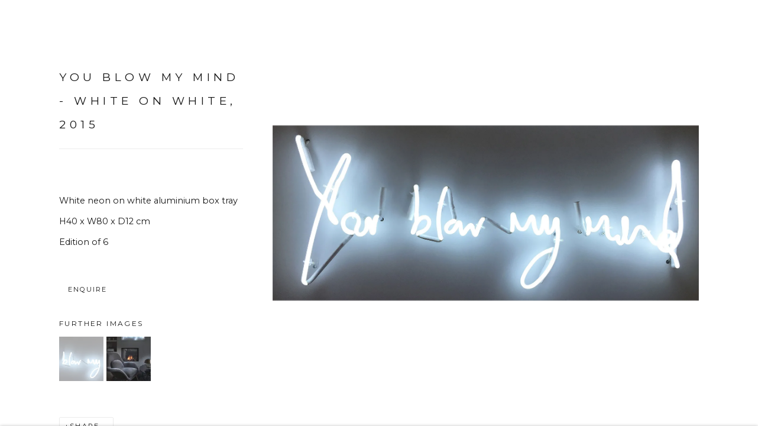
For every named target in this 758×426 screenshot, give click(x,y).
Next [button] (732, 213)
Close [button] (731, 27)
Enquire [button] (87, 293)
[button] (81, 362)
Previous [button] (25, 213)
